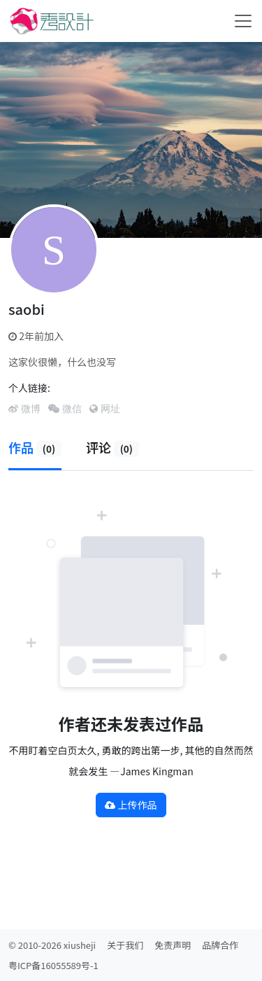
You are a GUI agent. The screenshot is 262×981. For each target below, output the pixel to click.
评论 (112, 447)
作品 (34, 447)
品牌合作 (220, 945)
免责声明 (172, 945)
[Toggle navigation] (243, 20)
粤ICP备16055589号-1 (53, 965)
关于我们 (125, 945)
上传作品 (131, 805)
